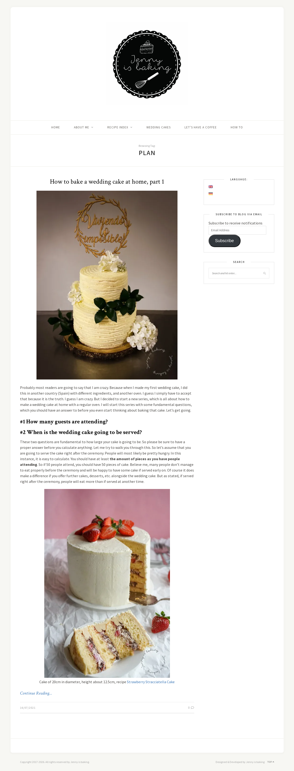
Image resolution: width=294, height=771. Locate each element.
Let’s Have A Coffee (201, 127)
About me (81, 127)
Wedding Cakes (158, 127)
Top (270, 761)
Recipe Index (117, 127)
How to (237, 127)
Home (55, 127)
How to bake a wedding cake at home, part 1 (107, 181)
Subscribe (224, 240)
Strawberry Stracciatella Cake (151, 681)
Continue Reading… (36, 693)
